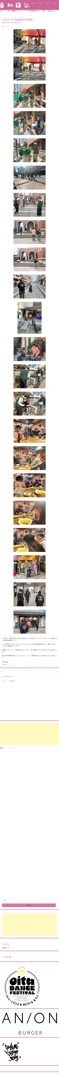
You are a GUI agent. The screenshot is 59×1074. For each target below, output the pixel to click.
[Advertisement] (29, 734)
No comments (8, 26)
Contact (55, 3)
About (41, 3)
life (12, 664)
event (8, 664)
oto (14, 664)
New (1, 671)
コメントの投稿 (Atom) (10, 748)
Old (58, 671)
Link (47, 3)
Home (33, 3)
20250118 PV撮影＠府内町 (17, 19)
